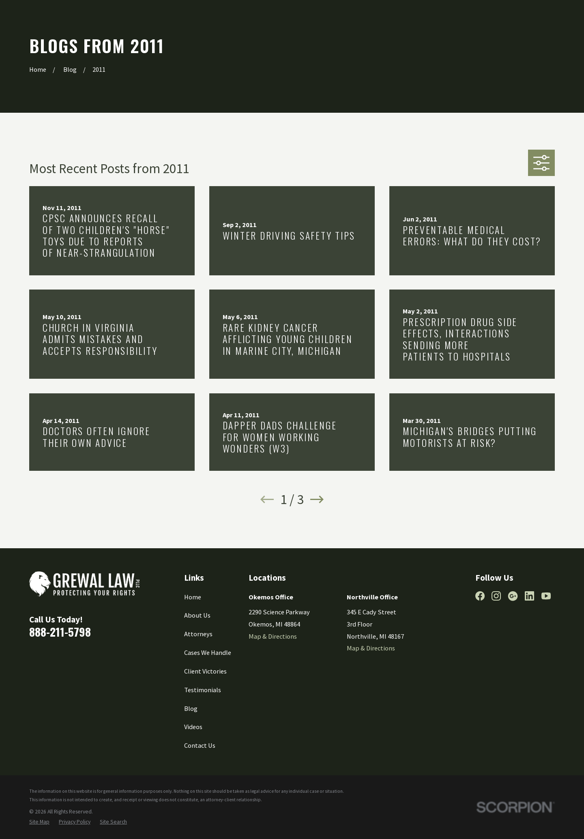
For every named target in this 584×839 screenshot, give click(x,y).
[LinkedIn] (529, 596)
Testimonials (202, 690)
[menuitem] (39, 822)
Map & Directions (273, 636)
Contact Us (199, 745)
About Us (197, 615)
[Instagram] (496, 596)
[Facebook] (480, 596)
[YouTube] (546, 596)
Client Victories (205, 671)
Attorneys (198, 634)
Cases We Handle (207, 652)
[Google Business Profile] (512, 596)
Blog (191, 708)
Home (192, 597)
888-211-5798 (60, 631)
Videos (193, 727)
